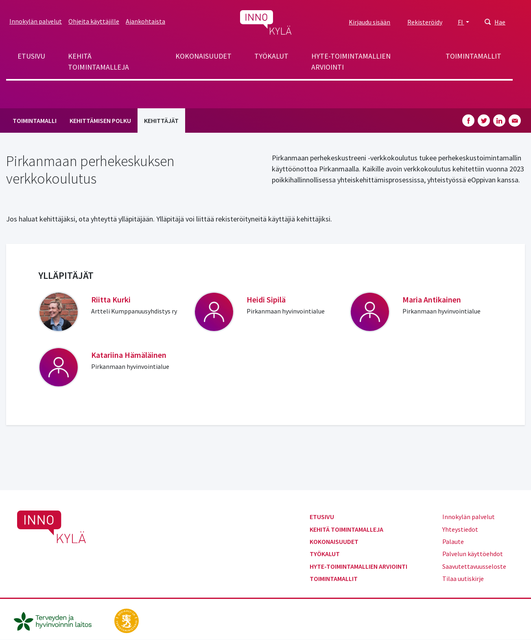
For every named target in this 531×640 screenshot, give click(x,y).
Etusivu (31, 56)
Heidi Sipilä (266, 299)
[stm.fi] (126, 620)
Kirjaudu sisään (369, 22)
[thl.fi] (57, 620)
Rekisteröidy (424, 22)
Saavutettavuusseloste (474, 566)
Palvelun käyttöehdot (472, 554)
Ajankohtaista (145, 21)
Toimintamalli (35, 120)
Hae (499, 22)
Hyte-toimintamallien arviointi (351, 61)
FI (461, 22)
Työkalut (271, 56)
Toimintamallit (473, 56)
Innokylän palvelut (35, 21)
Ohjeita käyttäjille (93, 21)
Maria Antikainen (431, 299)
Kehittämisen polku (100, 120)
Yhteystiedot (460, 529)
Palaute (453, 541)
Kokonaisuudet (203, 56)
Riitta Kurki (111, 299)
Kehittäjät (161, 120)
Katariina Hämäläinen (128, 355)
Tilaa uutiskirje (463, 578)
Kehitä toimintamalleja (98, 61)
